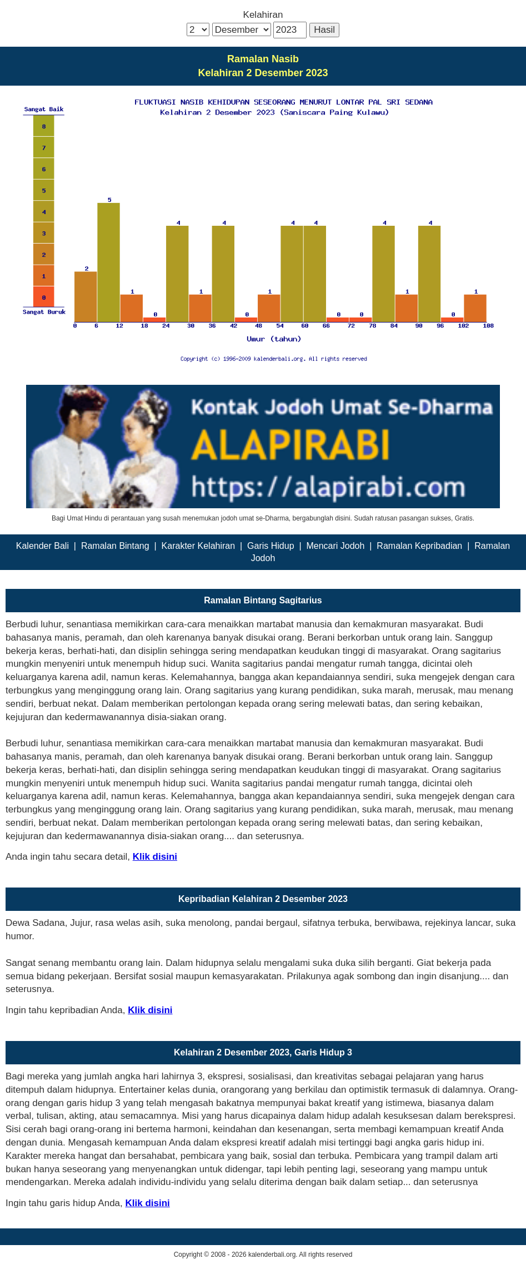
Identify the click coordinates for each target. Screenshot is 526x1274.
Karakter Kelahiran (199, 546)
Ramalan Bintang (115, 546)
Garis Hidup (270, 546)
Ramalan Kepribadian (419, 546)
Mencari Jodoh (335, 546)
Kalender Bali (42, 546)
